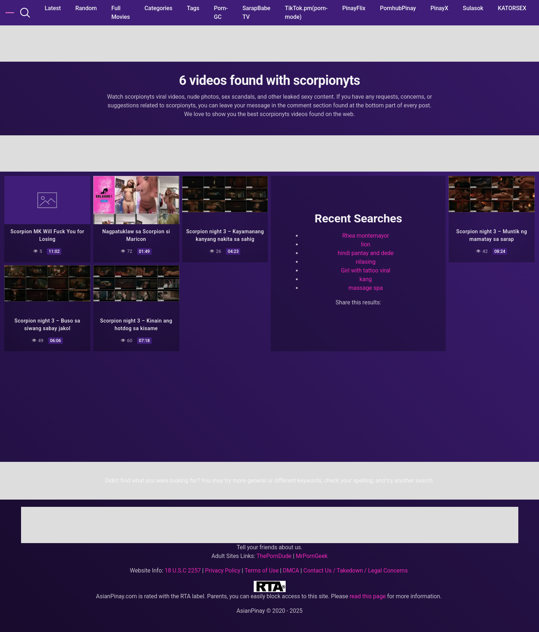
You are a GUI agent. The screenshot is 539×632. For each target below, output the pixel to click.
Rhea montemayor (365, 235)
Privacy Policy (222, 570)
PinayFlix (354, 8)
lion (365, 244)
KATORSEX (512, 8)
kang (365, 279)
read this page (368, 596)
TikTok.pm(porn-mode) (306, 12)
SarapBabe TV (256, 12)
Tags (193, 8)
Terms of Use (262, 570)
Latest (53, 8)
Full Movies (120, 12)
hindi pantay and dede (365, 253)
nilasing (366, 261)
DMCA (291, 570)
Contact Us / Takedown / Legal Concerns (355, 570)
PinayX (439, 8)
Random (86, 8)
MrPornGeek (312, 556)
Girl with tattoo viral (365, 270)
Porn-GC (221, 12)
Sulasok (473, 8)
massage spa (365, 287)
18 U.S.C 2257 (183, 570)
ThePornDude (274, 556)
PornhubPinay (398, 8)
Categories (158, 8)
